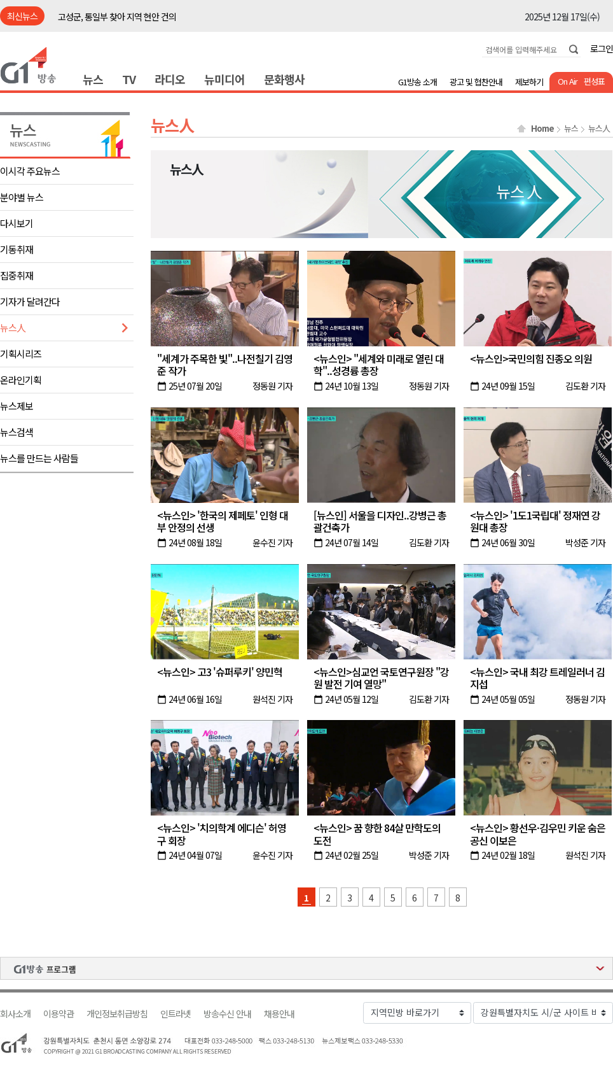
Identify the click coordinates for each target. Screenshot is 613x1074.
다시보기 (16, 223)
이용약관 (58, 1013)
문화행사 (284, 79)
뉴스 (93, 79)
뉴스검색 (16, 432)
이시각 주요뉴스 (30, 171)
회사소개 (15, 1013)
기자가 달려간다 (30, 301)
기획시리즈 (20, 353)
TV (128, 79)
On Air (567, 81)
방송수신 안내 (227, 1013)
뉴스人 (12, 327)
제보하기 (529, 82)
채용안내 (279, 1013)
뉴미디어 (224, 79)
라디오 (170, 79)
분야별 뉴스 (21, 197)
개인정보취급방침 (117, 1013)
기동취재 (16, 249)
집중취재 (16, 275)
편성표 (594, 81)
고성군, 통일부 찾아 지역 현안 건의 (117, 16)
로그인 (601, 48)
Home (542, 129)
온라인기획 (20, 379)
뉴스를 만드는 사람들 (39, 458)
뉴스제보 (16, 406)
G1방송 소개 (417, 82)
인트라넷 (175, 1013)
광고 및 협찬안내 (476, 82)
